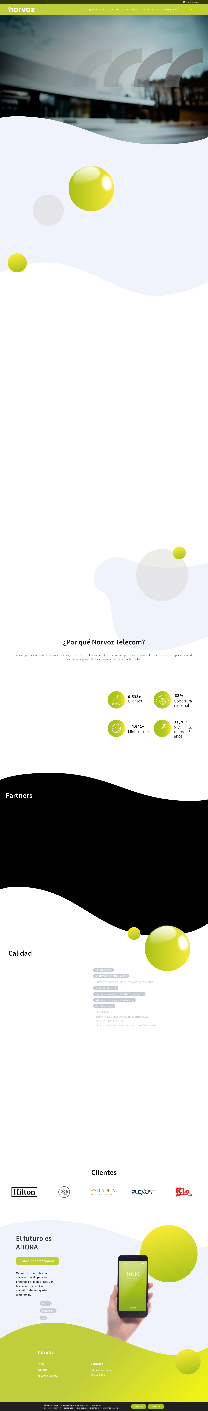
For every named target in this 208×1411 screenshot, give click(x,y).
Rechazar (156, 1406)
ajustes (120, 1408)
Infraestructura (150, 9)
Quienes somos (96, 9)
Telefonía (133, 9)
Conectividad (114, 9)
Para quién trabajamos (37, 1261)
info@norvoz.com (101, 1370)
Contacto (190, 9)
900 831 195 (98, 1374)
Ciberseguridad (169, 9)
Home (40, 1363)
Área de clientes (50, 1375)
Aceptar (138, 1406)
